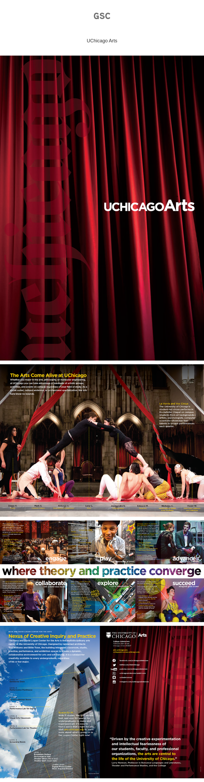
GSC (102, 16)
